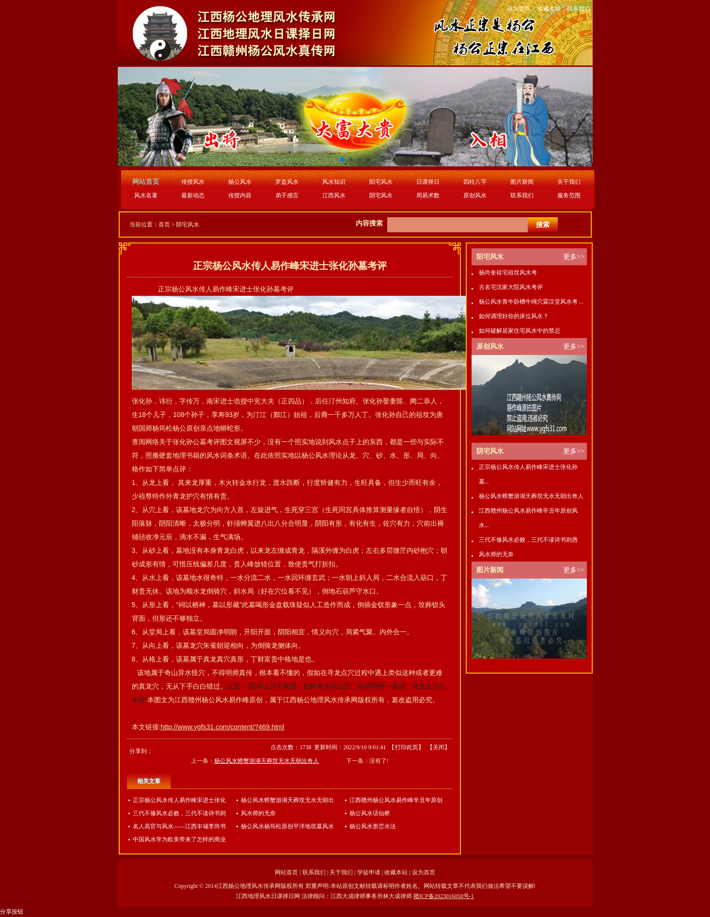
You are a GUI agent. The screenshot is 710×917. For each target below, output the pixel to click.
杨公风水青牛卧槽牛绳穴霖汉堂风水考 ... (531, 301)
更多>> (573, 256)
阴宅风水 (381, 195)
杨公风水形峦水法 (372, 826)
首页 (164, 224)
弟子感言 (287, 195)
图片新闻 (522, 181)
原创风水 (475, 195)
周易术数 (428, 195)
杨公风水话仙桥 (369, 813)
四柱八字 (475, 181)
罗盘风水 (287, 181)
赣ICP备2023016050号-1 (443, 896)
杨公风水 (240, 181)
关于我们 (569, 181)
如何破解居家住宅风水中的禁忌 (519, 330)
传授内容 (240, 195)
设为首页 (518, 8)
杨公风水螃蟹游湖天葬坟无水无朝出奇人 (266, 760)
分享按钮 (11, 911)
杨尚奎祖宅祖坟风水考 (508, 272)
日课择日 (428, 181)
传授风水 (193, 181)
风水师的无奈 (258, 813)
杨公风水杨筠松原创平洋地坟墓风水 (287, 826)
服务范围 (569, 195)
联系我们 (578, 8)
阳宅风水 (381, 181)
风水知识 (334, 181)
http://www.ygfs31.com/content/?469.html (222, 727)
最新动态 (193, 195)
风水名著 (146, 195)
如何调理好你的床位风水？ (514, 316)
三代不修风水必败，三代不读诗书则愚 (528, 539)
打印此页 (406, 747)
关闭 (438, 747)
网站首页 (286, 872)
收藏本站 (549, 8)
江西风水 (334, 195)
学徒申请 (368, 872)
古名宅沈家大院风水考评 (511, 287)
